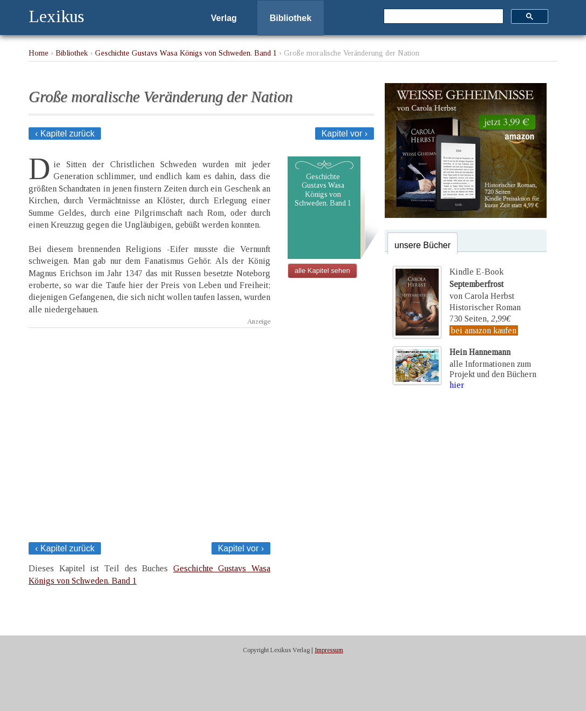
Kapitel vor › (344, 133)
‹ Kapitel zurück (64, 133)
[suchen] (442, 16)
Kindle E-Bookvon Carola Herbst (481, 283)
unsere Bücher (422, 245)
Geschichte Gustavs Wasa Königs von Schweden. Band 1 (186, 53)
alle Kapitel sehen (322, 270)
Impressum (329, 650)
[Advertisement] (149, 431)
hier (456, 384)
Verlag (224, 18)
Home (39, 53)
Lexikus (56, 16)
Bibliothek (290, 18)
